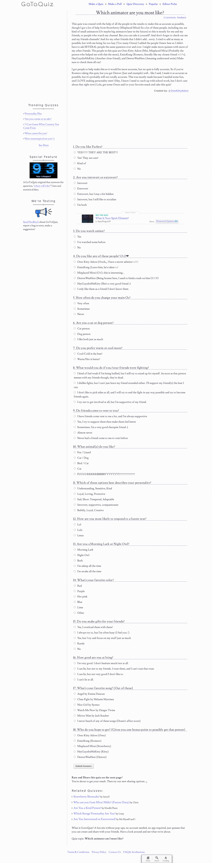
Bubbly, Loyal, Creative (89, 510)
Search (157, 859)
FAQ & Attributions (134, 852)
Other (79, 613)
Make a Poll (115, 4)
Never (79, 314)
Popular (153, 4)
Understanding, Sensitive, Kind (93, 488)
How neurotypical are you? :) (39, 138)
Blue (78, 602)
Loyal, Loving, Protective (89, 494)
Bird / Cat (81, 463)
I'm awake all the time (87, 571)
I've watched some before (89, 242)
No (77, 169)
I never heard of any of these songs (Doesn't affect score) (107, 721)
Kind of (80, 163)
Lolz (78, 530)
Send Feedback (31, 222)
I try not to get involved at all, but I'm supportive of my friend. (110, 402)
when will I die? (42, 186)
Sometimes (82, 309)
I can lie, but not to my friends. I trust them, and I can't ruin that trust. (114, 668)
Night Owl (81, 555)
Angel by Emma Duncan (89, 694)
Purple (79, 591)
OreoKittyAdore (179, 90)
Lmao (79, 535)
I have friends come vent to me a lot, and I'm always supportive (110, 416)
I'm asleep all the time (87, 566)
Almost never (83, 432)
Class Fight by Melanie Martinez (94, 699)
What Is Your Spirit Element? (112, 218)
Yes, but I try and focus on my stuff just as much (102, 638)
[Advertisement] (130, 117)
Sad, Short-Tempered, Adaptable (94, 499)
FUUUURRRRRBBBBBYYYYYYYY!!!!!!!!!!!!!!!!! (104, 474)
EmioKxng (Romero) (87, 741)
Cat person (82, 328)
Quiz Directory (135, 4)
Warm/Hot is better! (87, 359)
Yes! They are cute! (86, 158)
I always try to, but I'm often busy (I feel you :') (101, 632)
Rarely (79, 643)
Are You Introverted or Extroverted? (94, 819)
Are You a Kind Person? (87, 808)
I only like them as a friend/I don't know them (101, 289)
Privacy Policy (99, 852)
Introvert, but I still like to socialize (95, 199)
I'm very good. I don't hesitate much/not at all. (101, 663)
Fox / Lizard (82, 452)
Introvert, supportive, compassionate (96, 505)
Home (148, 859)
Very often (81, 303)
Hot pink (80, 596)
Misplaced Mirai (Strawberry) (92, 746)
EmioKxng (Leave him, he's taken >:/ (96, 267)
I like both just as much (88, 339)
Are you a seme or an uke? (38, 119)
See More (44, 145)
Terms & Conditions (78, 852)
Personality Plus (33, 113)
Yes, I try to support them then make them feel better (105, 421)
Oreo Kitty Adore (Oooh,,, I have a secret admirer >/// (106, 262)
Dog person (82, 334)
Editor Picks (170, 4)
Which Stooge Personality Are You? (94, 813)
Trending (166, 859)
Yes (77, 236)
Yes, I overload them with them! (93, 627)
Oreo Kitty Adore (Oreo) (90, 735)
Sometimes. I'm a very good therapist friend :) (101, 427)
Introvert (80, 183)
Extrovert (81, 188)
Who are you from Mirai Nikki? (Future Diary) (101, 802)
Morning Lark (83, 549)
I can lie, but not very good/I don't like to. (99, 674)
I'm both (80, 205)
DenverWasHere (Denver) (90, 757)
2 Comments (169, 17)
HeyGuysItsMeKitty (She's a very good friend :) (102, 283)
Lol (77, 524)
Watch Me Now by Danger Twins (94, 710)
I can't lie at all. (84, 679)
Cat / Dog (81, 458)
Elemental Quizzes (165, 221)
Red (78, 586)
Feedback (181, 17)
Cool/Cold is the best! (88, 353)
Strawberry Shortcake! (86, 796)
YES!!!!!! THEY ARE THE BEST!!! (96, 152)
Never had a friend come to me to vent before (101, 438)
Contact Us (115, 852)
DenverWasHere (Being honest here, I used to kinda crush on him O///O (116, 278)
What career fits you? (36, 133)
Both (78, 560)
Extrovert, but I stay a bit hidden (94, 194)
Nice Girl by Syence (87, 704)
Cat (77, 468)
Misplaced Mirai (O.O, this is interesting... (99, 272)
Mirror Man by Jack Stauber (91, 715)
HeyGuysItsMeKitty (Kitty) (91, 751)
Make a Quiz (96, 4)
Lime (78, 607)
